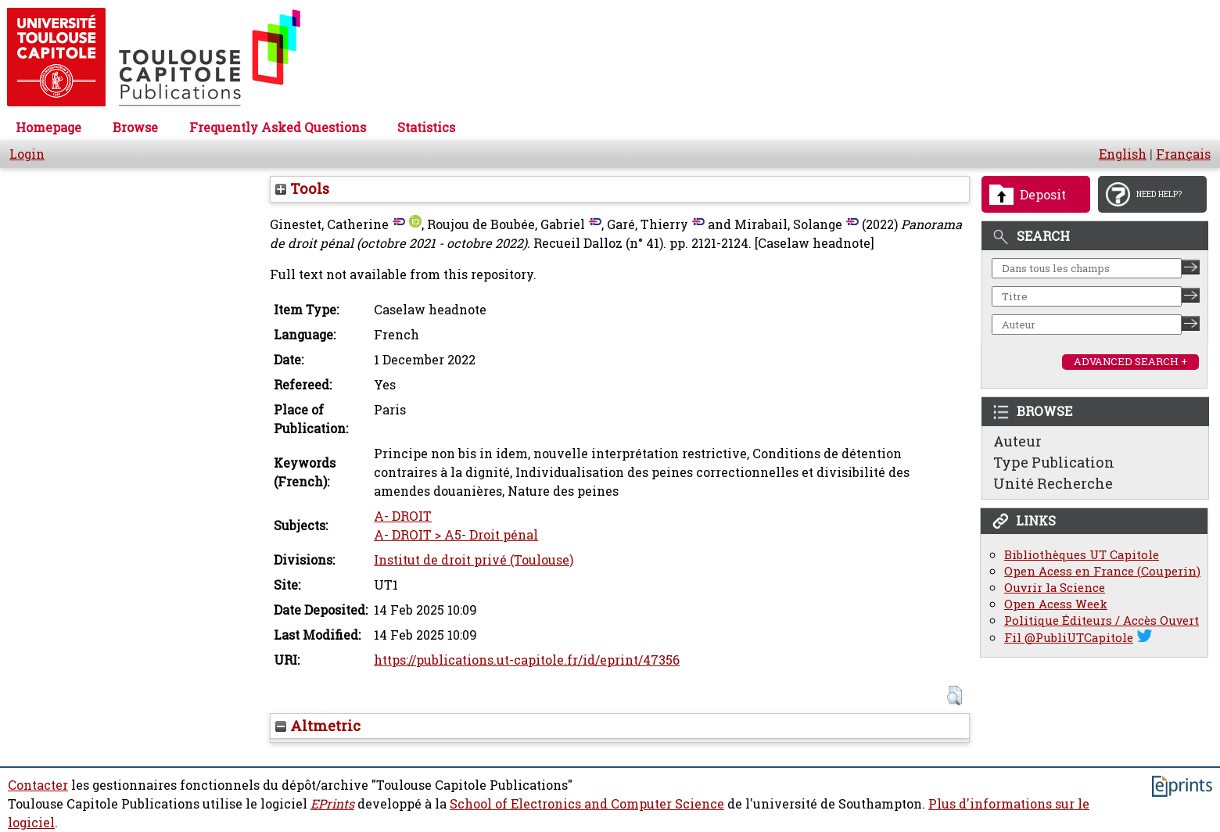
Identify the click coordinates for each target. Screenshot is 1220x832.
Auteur (1017, 441)
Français (1183, 154)
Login (27, 154)
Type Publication (1053, 462)
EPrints (332, 803)
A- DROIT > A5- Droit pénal (456, 534)
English (1122, 154)
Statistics (426, 127)
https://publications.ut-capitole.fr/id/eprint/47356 (527, 660)
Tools (302, 188)
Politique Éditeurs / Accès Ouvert (1101, 620)
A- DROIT (403, 516)
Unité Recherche (1053, 483)
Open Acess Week (1055, 604)
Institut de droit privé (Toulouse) (473, 559)
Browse (135, 127)
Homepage (48, 127)
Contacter (38, 785)
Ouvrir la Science (1054, 587)
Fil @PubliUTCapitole (1068, 637)
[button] (954, 695)
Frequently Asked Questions (277, 127)
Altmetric (318, 725)
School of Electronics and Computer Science (587, 803)
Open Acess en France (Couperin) (1102, 571)
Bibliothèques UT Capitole (1081, 555)
